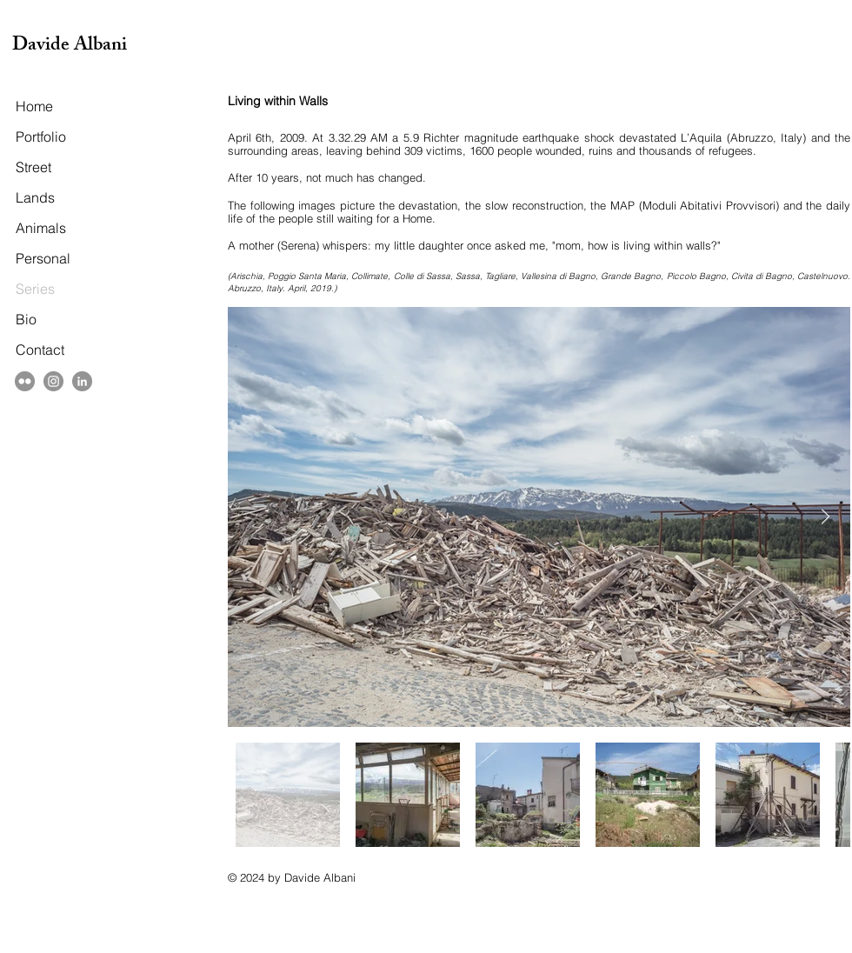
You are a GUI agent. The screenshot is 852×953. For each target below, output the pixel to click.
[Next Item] (825, 517)
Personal (43, 258)
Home (34, 106)
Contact (40, 349)
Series (35, 288)
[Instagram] (53, 381)
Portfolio (41, 136)
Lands (35, 197)
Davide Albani (69, 46)
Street (33, 167)
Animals (41, 228)
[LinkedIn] (82, 381)
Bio (26, 319)
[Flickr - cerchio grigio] (25, 381)
